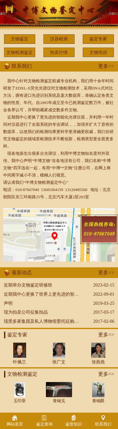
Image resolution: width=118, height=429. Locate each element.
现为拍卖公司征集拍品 (26, 312)
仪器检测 (59, 38)
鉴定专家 (98, 38)
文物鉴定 (19, 38)
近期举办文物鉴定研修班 (28, 284)
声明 (8, 303)
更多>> (106, 66)
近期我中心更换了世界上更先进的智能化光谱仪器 (52, 294)
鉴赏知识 (73, 420)
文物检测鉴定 (19, 52)
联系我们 (103, 420)
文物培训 (98, 52)
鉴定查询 (44, 420)
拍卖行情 (59, 52)
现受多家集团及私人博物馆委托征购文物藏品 (48, 321)
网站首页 (15, 420)
